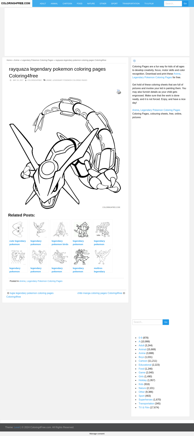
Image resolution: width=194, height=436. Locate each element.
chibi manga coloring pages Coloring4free (99, 293)
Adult (43, 4)
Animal (54, 4)
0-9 (140, 337)
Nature (91, 4)
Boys (141, 357)
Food (79, 4)
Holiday (143, 380)
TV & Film (149, 4)
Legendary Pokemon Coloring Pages (37, 60)
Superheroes (146, 399)
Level (17, 427)
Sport (114, 4)
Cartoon (67, 4)
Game (142, 372)
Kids (141, 384)
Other (103, 4)
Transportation (131, 4)
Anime (16, 60)
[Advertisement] (96, 30)
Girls (141, 376)
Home (9, 60)
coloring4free (34, 80)
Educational (145, 365)
